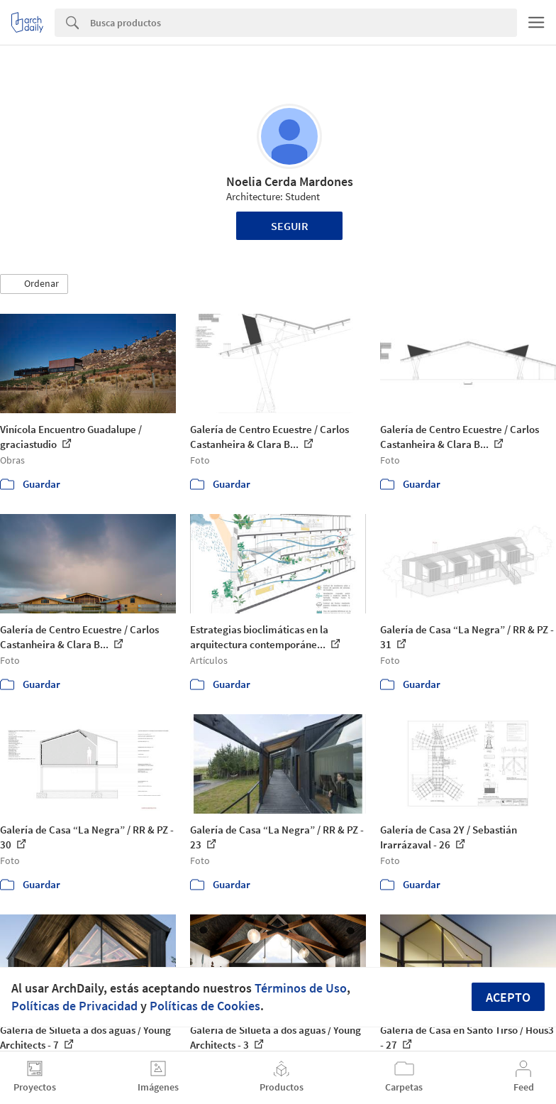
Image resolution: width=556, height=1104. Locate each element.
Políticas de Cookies (205, 1006)
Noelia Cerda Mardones (289, 181)
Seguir (289, 226)
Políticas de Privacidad (74, 1006)
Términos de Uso (301, 988)
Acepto (508, 997)
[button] (34, 284)
